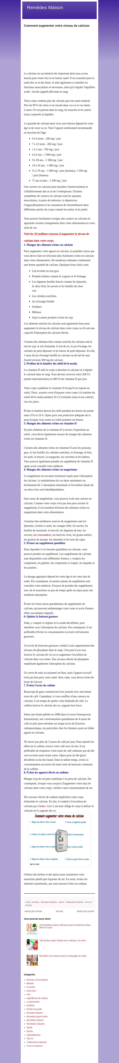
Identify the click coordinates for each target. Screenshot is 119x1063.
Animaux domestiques (37, 980)
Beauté (30, 983)
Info (28, 994)
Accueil (59, 911)
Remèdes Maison (45, 7)
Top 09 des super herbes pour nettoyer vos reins (62, 940)
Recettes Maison (35, 1013)
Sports (30, 1031)
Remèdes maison (35, 1020)
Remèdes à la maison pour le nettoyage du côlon (62, 956)
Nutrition (36, 902)
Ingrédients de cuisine (37, 998)
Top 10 (30, 1038)
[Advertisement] (59, 49)
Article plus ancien (85, 911)
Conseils (31, 987)
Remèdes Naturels (49, 902)
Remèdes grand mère (37, 1016)
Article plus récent (33, 911)
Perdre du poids (34, 1009)
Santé (61, 902)
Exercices (31, 991)
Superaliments (34, 1035)
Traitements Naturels (74, 902)
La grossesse (33, 1001)
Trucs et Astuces (35, 1046)
